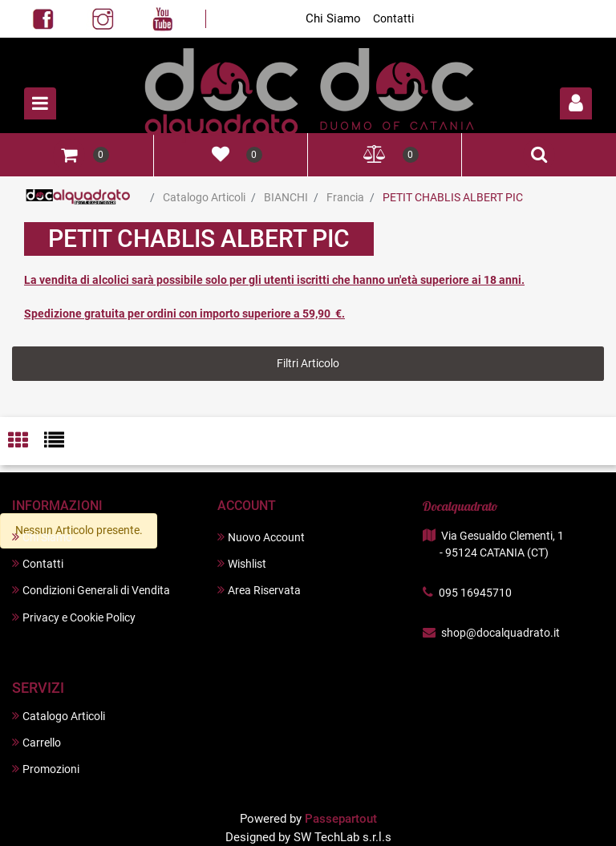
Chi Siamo (333, 18)
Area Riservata (259, 590)
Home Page (78, 197)
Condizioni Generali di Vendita (91, 590)
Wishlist (241, 563)
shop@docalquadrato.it (500, 632)
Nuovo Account (261, 537)
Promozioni (45, 768)
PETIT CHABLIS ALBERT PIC (453, 197)
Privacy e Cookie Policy (74, 617)
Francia (345, 197)
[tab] (26, 441)
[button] (576, 103)
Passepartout (341, 819)
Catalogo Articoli (204, 197)
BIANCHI (286, 197)
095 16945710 (475, 592)
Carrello (36, 742)
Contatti (393, 18)
